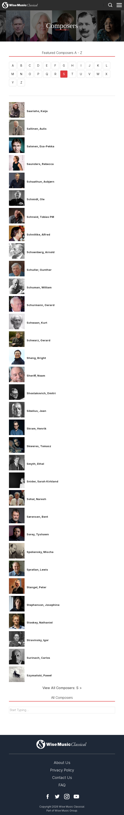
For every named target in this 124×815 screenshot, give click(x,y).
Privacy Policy (62, 770)
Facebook (47, 796)
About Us (62, 762)
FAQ (62, 785)
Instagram (66, 796)
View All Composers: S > (62, 688)
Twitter (57, 796)
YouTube (76, 796)
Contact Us (62, 777)
